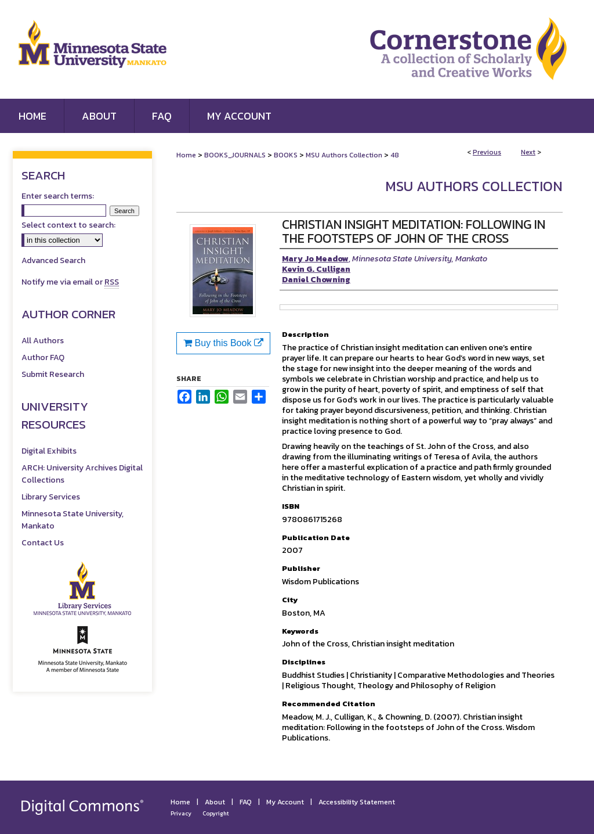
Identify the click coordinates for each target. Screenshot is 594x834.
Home (186, 155)
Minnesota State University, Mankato (72, 520)
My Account (285, 802)
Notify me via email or (70, 282)
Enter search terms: (57, 196)
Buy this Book (223, 343)
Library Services (50, 497)
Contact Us (42, 543)
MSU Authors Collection (344, 155)
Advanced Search (53, 260)
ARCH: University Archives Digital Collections (82, 474)
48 (394, 155)
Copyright (215, 813)
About (215, 802)
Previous (487, 152)
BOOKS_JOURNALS (235, 155)
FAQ (246, 802)
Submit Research (52, 374)
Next (528, 152)
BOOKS (286, 155)
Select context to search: (68, 225)
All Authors (42, 341)
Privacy (181, 813)
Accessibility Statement (356, 802)
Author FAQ (42, 357)
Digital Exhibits (49, 451)
